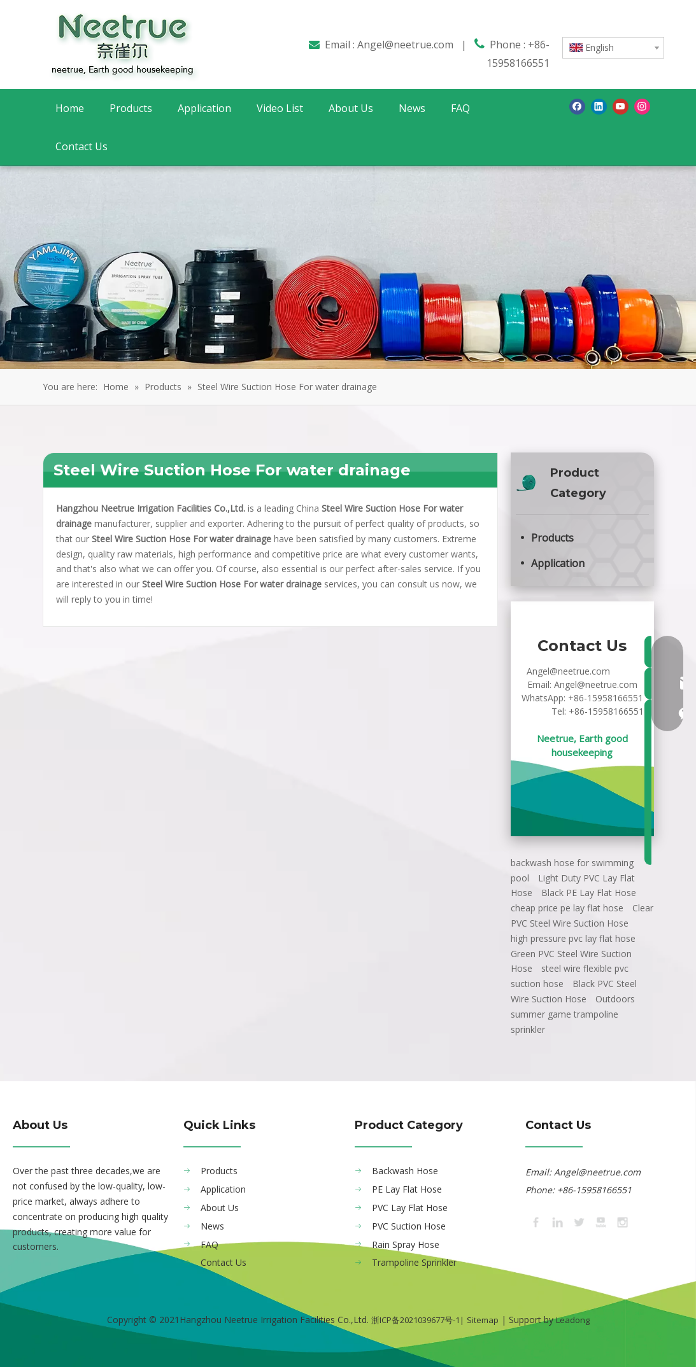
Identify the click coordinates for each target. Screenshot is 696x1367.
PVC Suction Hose (409, 1226)
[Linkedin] (599, 106)
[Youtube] (621, 106)
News (212, 1226)
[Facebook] (577, 106)
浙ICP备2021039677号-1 (415, 1320)
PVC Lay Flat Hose (410, 1208)
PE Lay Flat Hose (407, 1189)
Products (552, 538)
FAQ (209, 1244)
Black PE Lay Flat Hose (588, 893)
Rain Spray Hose (405, 1244)
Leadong (573, 1320)
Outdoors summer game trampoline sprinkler (573, 1014)
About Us (220, 1208)
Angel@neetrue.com (405, 45)
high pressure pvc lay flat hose (573, 938)
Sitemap (483, 1320)
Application (558, 563)
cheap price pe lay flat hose (567, 908)
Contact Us (223, 1262)
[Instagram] (642, 106)
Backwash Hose (405, 1171)
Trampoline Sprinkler (414, 1262)
